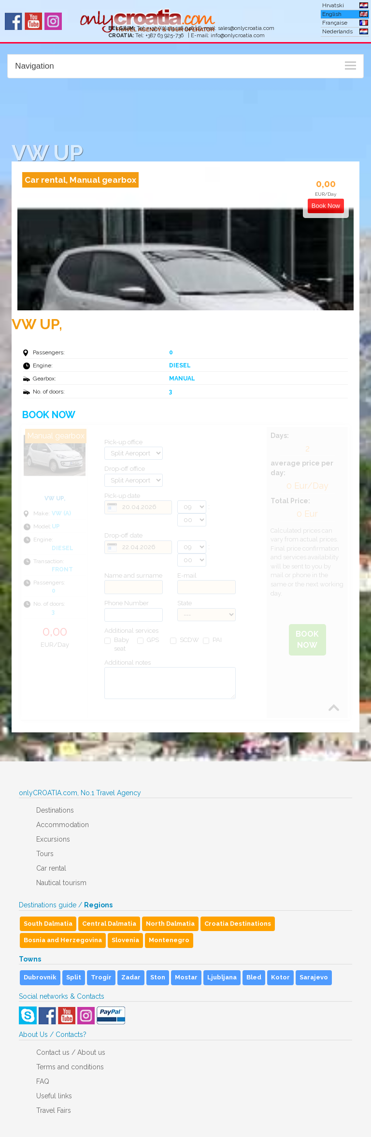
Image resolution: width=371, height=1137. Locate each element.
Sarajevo (314, 977)
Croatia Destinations (237, 923)
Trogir (101, 977)
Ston (157, 977)
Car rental (51, 868)
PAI (212, 640)
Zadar (131, 977)
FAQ (42, 1081)
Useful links (54, 1096)
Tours (45, 854)
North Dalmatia (170, 923)
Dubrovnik (40, 977)
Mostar (186, 977)
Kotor (280, 977)
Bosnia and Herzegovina (63, 940)
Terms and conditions (70, 1067)
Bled (253, 977)
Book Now (307, 639)
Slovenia (125, 940)
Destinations (55, 810)
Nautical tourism (61, 883)
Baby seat (116, 644)
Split (73, 977)
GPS (148, 640)
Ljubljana (222, 977)
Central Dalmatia (109, 923)
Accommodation (62, 825)
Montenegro (169, 940)
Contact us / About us (70, 1052)
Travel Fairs (53, 1110)
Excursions (53, 839)
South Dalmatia (48, 923)
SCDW (184, 640)
